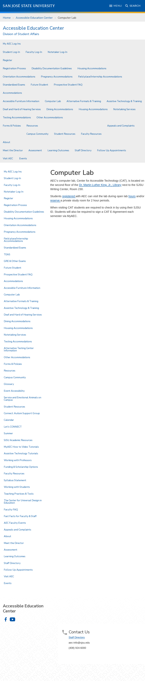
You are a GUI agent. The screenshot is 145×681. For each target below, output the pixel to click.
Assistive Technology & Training (124, 101)
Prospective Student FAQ (68, 84)
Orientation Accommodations (19, 76)
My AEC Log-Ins (12, 43)
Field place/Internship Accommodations (100, 76)
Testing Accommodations (17, 117)
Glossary (9, 384)
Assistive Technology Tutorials (21, 453)
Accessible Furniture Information (21, 101)
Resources (32, 125)
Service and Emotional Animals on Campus (22, 399)
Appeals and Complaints (121, 125)
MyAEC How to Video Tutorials (21, 446)
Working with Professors (18, 460)
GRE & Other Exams (15, 261)
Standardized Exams (14, 84)
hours (132, 196)
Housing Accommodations (91, 68)
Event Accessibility (14, 391)
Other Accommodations (50, 117)
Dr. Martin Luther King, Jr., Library (100, 184)
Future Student (39, 84)
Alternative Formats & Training (84, 101)
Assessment (35, 150)
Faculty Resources (91, 134)
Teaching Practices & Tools (19, 493)
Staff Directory (83, 150)
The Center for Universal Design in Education (23, 501)
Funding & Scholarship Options (21, 467)
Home (7, 18)
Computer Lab (67, 18)
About (6, 142)
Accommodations (12, 93)
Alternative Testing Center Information (19, 349)
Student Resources (64, 134)
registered (69, 196)
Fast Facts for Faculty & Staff (20, 516)
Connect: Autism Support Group (22, 413)
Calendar (9, 420)
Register (7, 60)
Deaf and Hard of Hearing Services (22, 109)
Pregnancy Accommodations (56, 76)
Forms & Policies (12, 125)
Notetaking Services (124, 109)
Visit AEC (8, 158)
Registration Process (14, 68)
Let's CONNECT (13, 426)
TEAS (7, 254)
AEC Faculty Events (15, 523)
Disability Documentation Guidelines (52, 68)
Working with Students (17, 487)
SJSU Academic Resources (18, 440)
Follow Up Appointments (111, 150)
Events (23, 158)
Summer (8, 433)
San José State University (29, 6)
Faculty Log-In (34, 52)
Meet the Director (13, 150)
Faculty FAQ (11, 509)
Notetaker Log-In (57, 52)
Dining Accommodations (59, 109)
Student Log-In (11, 52)
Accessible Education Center (34, 18)
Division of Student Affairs (21, 34)
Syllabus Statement (15, 480)
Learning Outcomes (58, 150)
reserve (55, 200)
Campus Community (37, 134)
